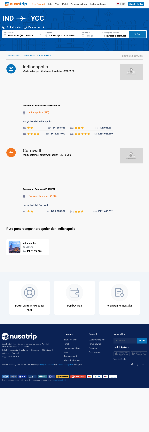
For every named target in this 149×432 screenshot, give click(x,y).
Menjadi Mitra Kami (72, 360)
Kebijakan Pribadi (47, 365)
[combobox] (20, 33)
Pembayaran (95, 352)
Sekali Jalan (14, 27)
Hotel (50, 4)
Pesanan (93, 348)
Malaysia (24, 350)
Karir (66, 352)
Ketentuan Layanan (66, 365)
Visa (57, 4)
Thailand (15, 353)
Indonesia (14, 350)
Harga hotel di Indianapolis (37, 121)
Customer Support (98, 4)
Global (4, 350)
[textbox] (20, 33)
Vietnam (5, 353)
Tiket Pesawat (38, 4)
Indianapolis (29, 55)
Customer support (97, 340)
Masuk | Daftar (136, 4)
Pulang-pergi (36, 27)
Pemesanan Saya (78, 4)
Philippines (46, 350)
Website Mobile (119, 359)
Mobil (65, 4)
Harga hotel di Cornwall (35, 205)
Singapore (35, 350)
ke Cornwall (45, 55)
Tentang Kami (70, 356)
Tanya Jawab (95, 344)
